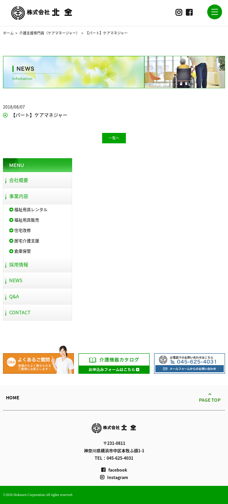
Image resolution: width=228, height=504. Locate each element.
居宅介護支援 (24, 241)
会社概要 (18, 179)
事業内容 (18, 196)
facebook (114, 470)
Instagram (114, 477)
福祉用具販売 (24, 220)
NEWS (16, 280)
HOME (12, 397)
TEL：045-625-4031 (114, 458)
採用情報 (18, 264)
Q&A (14, 296)
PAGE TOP (210, 397)
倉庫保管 (20, 251)
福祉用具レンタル (28, 209)
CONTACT (20, 312)
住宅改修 (20, 230)
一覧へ (114, 138)
